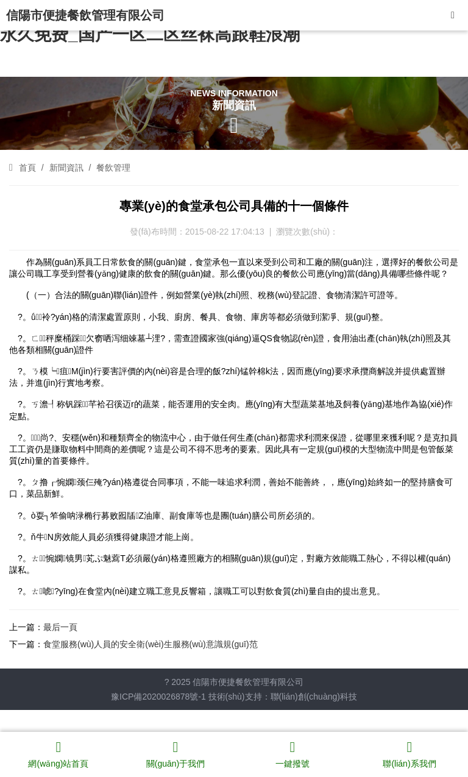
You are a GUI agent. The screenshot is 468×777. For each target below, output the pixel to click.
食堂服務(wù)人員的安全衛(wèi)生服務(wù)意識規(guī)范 (150, 644)
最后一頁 (60, 627)
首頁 (27, 167)
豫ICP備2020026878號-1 (158, 696)
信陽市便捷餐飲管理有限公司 (85, 15)
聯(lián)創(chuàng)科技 (314, 696)
